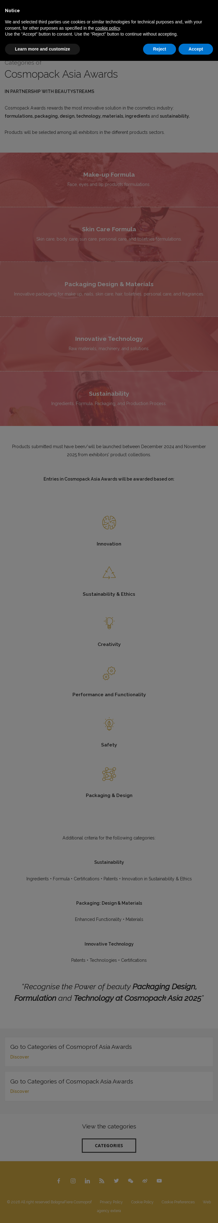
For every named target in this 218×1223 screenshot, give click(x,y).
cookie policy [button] (107, 28)
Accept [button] (195, 48)
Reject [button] (159, 48)
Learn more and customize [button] (42, 48)
